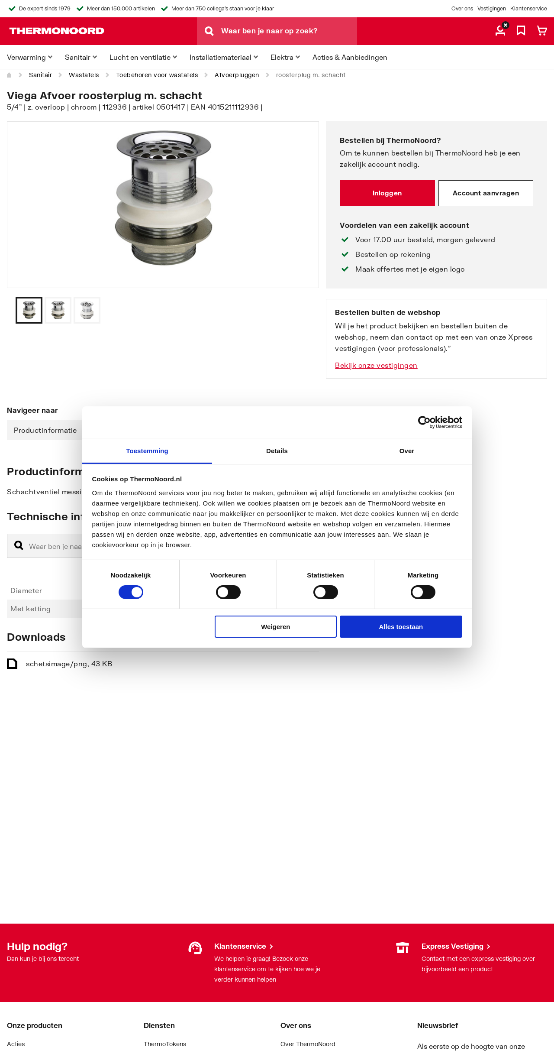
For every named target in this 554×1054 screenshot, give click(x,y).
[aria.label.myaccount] (500, 31)
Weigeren (275, 626)
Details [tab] (277, 450)
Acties (16, 1044)
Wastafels (84, 74)
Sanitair (40, 74)
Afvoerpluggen (237, 74)
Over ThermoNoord (307, 1044)
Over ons (462, 8)
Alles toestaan (401, 626)
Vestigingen (491, 8)
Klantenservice (528, 8)
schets (69, 663)
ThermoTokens (165, 1044)
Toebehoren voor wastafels (157, 74)
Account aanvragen (486, 193)
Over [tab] (407, 450)
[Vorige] (301, 310)
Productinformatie (45, 430)
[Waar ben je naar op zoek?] (289, 31)
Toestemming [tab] (147, 450)
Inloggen (387, 193)
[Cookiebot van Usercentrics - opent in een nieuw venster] (424, 422)
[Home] (9, 75)
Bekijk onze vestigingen (376, 365)
